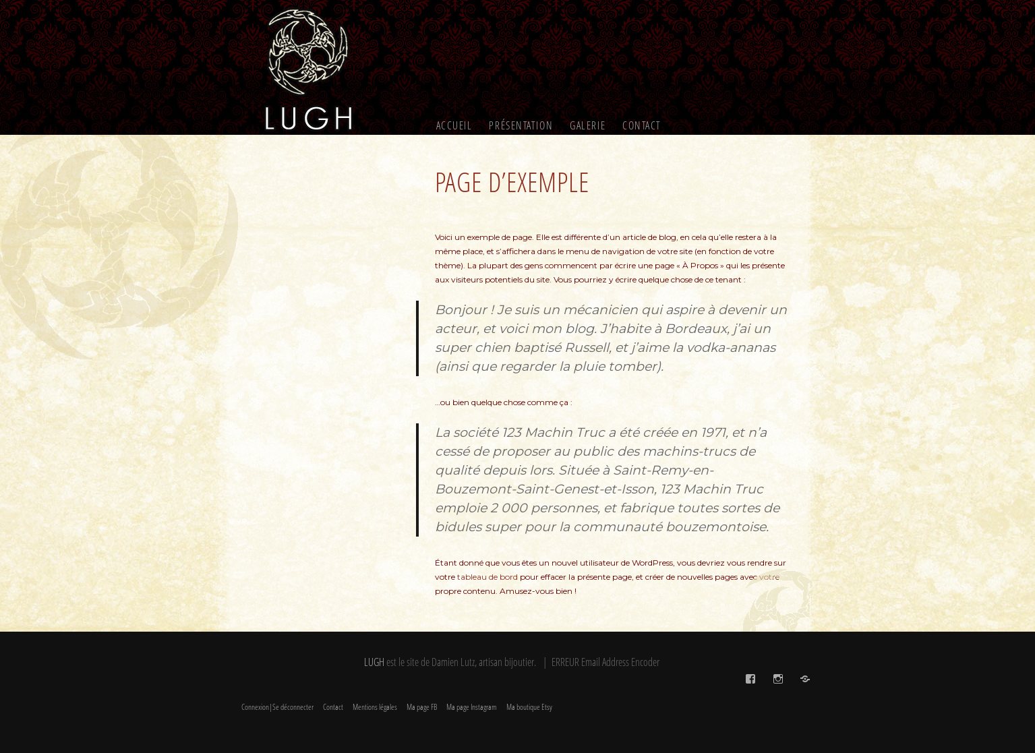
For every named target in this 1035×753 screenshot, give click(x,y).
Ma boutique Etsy (529, 707)
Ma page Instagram (471, 707)
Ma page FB (422, 707)
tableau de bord (487, 577)
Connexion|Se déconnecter (277, 707)
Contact (641, 125)
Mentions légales (375, 707)
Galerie (587, 125)
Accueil (454, 125)
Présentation (521, 125)
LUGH (374, 662)
